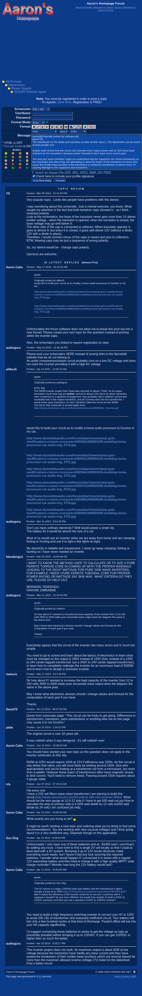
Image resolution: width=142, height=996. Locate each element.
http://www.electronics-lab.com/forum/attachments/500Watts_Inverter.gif (76, 408)
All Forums (14, 81)
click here (64, 102)
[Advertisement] (71, 51)
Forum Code (13, 146)
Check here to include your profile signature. (65, 176)
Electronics (17, 85)
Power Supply (21, 88)
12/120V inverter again (30, 91)
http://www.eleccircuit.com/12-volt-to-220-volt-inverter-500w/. (79, 797)
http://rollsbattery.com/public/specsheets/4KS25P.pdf (94, 891)
